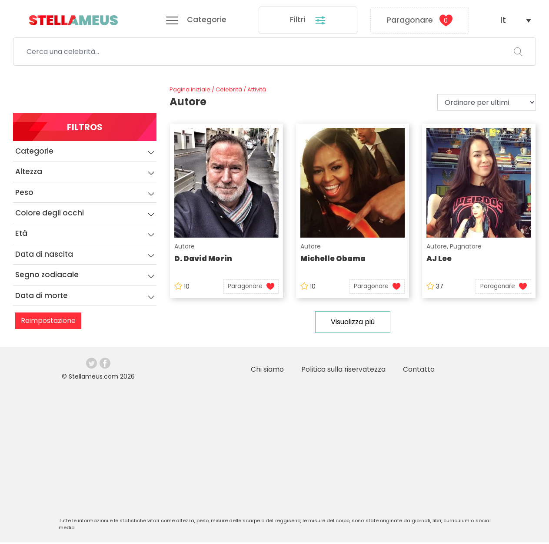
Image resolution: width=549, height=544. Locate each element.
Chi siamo (266, 371)
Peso (85, 197)
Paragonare (419, 20)
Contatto (419, 371)
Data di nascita (85, 259)
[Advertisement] (275, 451)
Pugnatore (466, 248)
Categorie (85, 156)
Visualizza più (353, 324)
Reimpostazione (48, 325)
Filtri (308, 21)
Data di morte (85, 300)
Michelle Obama (333, 260)
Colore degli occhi (85, 217)
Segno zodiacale (85, 279)
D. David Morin (203, 260)
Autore (184, 248)
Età (85, 238)
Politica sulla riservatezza (343, 371)
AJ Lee (440, 260)
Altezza (85, 176)
